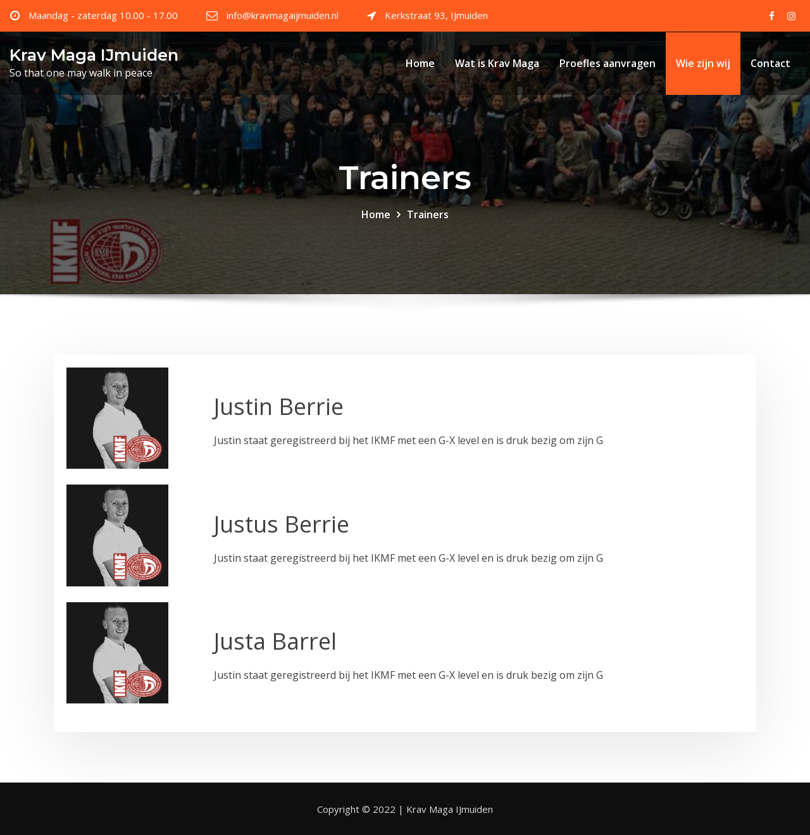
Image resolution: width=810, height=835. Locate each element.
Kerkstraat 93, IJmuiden (436, 15)
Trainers (428, 214)
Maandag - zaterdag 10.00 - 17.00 (103, 15)
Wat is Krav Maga (497, 63)
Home (420, 63)
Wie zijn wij (703, 63)
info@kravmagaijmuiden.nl (283, 15)
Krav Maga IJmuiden (93, 55)
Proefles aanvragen (607, 63)
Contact (770, 63)
